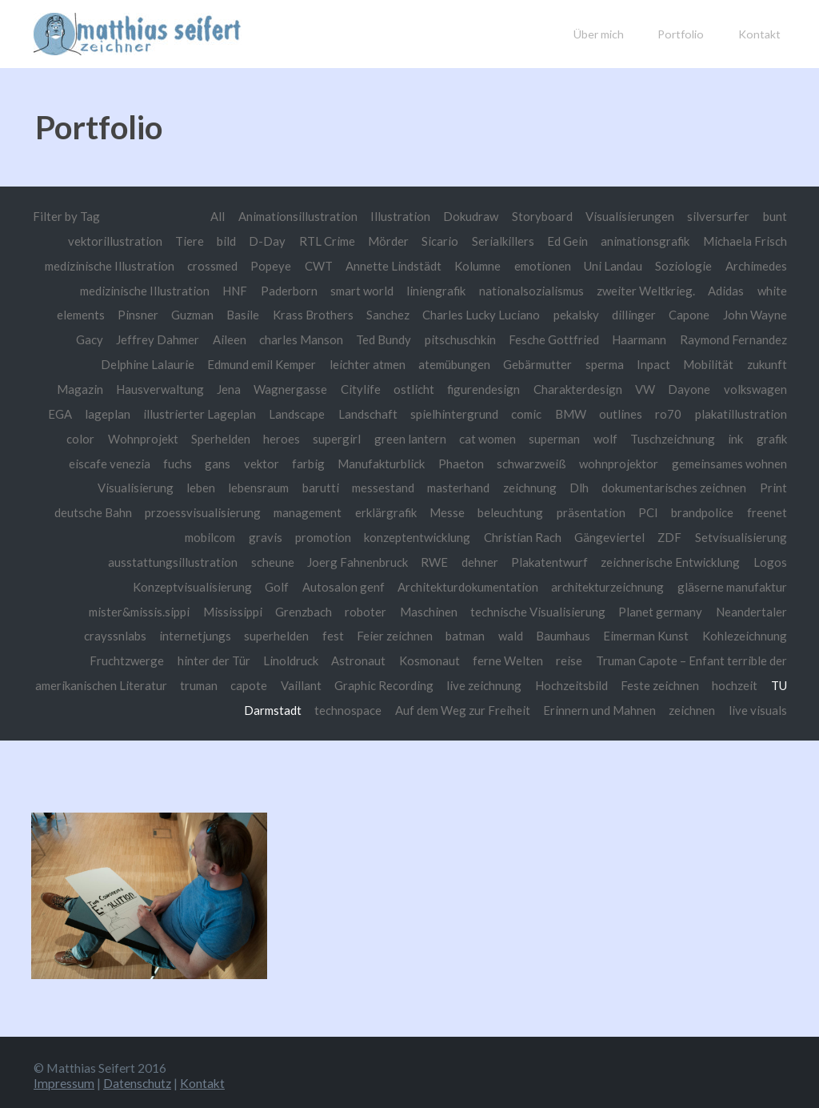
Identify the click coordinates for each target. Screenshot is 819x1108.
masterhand (656, 486)
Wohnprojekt (306, 436)
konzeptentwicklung (558, 535)
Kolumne (548, 265)
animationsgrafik (643, 241)
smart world (446, 290)
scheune (382, 559)
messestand (578, 486)
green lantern (574, 436)
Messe (690, 510)
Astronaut (415, 657)
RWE (546, 559)
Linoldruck (346, 657)
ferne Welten (567, 657)
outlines (725, 412)
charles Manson (353, 338)
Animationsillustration (294, 216)
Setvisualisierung (159, 559)
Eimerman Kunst (742, 632)
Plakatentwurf (662, 559)
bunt (775, 216)
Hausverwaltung (231, 387)
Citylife (433, 387)
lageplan (209, 412)
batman (555, 632)
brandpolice (221, 535)
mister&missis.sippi (219, 608)
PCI (168, 535)
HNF (317, 290)
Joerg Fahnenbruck (468, 559)
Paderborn (372, 290)
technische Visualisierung (620, 608)
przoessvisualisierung (440, 510)
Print (264, 510)
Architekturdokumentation (529, 583)
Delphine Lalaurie (187, 363)
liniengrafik (523, 290)
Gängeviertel (752, 535)
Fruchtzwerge (180, 657)
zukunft (94, 387)
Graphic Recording (471, 681)
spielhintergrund (557, 412)
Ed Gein (564, 241)
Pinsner (209, 314)
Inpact (706, 363)
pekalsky (652, 314)
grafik (255, 461)
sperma (657, 363)
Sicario (435, 241)
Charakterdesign (652, 387)
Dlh (777, 486)
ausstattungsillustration (283, 559)
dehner (591, 559)
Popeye (338, 265)
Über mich (598, 34)
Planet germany (744, 608)
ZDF (87, 559)
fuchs (393, 461)
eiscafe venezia (325, 461)
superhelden (366, 632)
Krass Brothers (386, 314)
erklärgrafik (628, 510)
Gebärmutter (588, 363)
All (213, 216)
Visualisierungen (629, 216)
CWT (387, 265)
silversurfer (718, 216)
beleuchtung (754, 510)
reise (629, 657)
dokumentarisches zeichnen (164, 510)
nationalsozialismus (619, 290)
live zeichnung (571, 681)
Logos (161, 583)
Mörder (383, 241)
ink (218, 461)
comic (629, 412)
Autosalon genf (402, 583)
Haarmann (694, 338)
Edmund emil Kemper (305, 363)
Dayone (766, 387)
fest (422, 632)
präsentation (109, 535)
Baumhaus (656, 632)
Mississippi (314, 608)
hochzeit (183, 706)
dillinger (711, 314)
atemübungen (503, 363)
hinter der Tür (269, 657)
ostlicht (487, 387)
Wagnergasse (363, 387)
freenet (286, 535)
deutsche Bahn (330, 510)
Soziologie (758, 265)
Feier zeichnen (484, 632)
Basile (316, 314)
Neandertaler (123, 632)
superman (722, 436)
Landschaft (469, 412)
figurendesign (557, 387)
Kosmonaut (486, 657)
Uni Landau (687, 265)
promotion (461, 535)
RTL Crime (321, 241)
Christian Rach (664, 535)
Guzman (264, 314)
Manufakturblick (599, 461)
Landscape (399, 412)
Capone (766, 314)
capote (336, 681)
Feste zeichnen (748, 681)
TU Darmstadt (258, 706)
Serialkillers (498, 241)
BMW (675, 412)
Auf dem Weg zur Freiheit (460, 706)
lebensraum (452, 486)
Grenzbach (386, 608)
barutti (515, 486)
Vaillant (388, 681)
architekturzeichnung (670, 583)
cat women (653, 436)
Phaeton (679, 461)
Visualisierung (328, 486)
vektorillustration (106, 241)
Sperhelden (384, 436)
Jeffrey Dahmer (208, 338)
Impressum (64, 1078)
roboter (448, 608)
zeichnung (727, 486)
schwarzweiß (751, 461)
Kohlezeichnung (87, 657)
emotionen (615, 265)
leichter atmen (414, 363)
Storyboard (541, 216)
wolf (774, 436)
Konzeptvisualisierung (250, 583)
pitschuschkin (513, 338)
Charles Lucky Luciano (556, 314)
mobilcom (346, 535)
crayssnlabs (204, 632)
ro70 (774, 412)
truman (285, 681)
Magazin (150, 387)
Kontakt (759, 34)
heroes (445, 436)
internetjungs (284, 632)
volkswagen (103, 412)
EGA (161, 412)
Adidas (62, 314)
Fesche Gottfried (608, 338)
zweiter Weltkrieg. (736, 290)
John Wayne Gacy (106, 338)
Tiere (181, 241)
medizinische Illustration (226, 290)
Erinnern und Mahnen (599, 706)
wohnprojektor (103, 486)
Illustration (398, 216)
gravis (403, 535)
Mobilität (762, 363)
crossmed (279, 265)
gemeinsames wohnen (217, 486)
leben (393, 486)
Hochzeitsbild (658, 681)
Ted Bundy (437, 338)
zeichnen (692, 706)
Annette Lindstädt (463, 265)
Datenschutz (138, 1078)
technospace (345, 706)
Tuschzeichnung (154, 461)
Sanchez (462, 314)
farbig (525, 461)
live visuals (758, 706)
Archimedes (115, 290)
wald (602, 632)
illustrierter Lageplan (301, 412)
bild (219, 241)
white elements (134, 314)
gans (433, 461)
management (546, 510)
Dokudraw (469, 216)
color (243, 436)
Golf (336, 583)
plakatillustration (168, 436)
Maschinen (511, 608)
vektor (478, 461)
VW (720, 387)
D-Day (260, 241)
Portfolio (680, 34)
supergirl (501, 436)
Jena (301, 387)
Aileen (281, 338)
